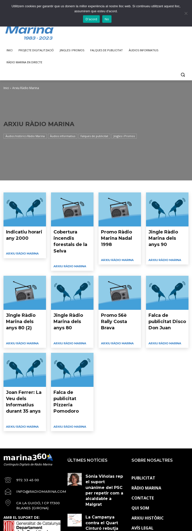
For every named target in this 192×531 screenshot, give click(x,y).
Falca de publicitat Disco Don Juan (164, 299)
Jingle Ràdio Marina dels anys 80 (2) (23, 299)
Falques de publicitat (94, 136)
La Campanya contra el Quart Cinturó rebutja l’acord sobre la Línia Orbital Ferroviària (105, 457)
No (107, 19)
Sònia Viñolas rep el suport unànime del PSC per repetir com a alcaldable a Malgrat (105, 437)
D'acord (91, 19)
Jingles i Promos (124, 136)
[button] (182, 74)
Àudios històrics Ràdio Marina (25, 136)
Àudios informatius (62, 136)
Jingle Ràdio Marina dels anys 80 (70, 299)
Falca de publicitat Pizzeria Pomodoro (70, 365)
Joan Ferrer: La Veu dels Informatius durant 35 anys (22, 367)
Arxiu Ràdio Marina (20, 249)
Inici (6, 88)
